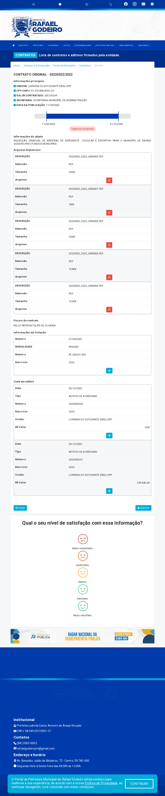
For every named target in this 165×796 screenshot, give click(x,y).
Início (17, 65)
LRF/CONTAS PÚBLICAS (105, 45)
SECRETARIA (53, 45)
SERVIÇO (66, 45)
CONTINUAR (139, 784)
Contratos (85, 65)
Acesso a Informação (37, 65)
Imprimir (143, 508)
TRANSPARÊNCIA (126, 45)
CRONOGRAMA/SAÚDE (82, 45)
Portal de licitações (64, 65)
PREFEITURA (38, 45)
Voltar (20, 508)
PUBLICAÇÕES (144, 45)
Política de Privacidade (101, 783)
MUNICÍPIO (24, 45)
